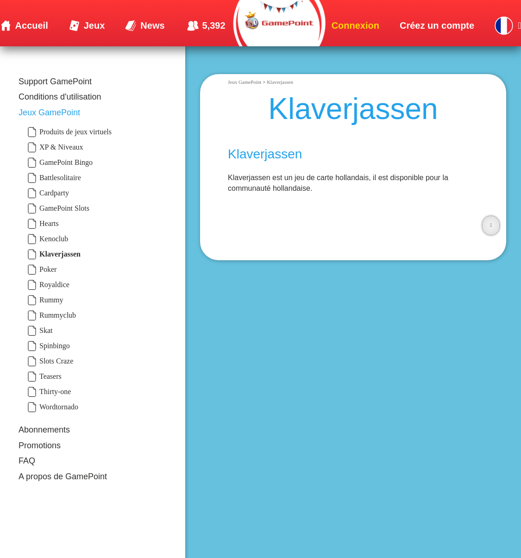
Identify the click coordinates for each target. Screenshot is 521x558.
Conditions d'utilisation (60, 96)
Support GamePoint (55, 81)
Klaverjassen (280, 82)
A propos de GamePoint (63, 476)
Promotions (40, 445)
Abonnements (44, 429)
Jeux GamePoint (49, 112)
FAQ (27, 460)
